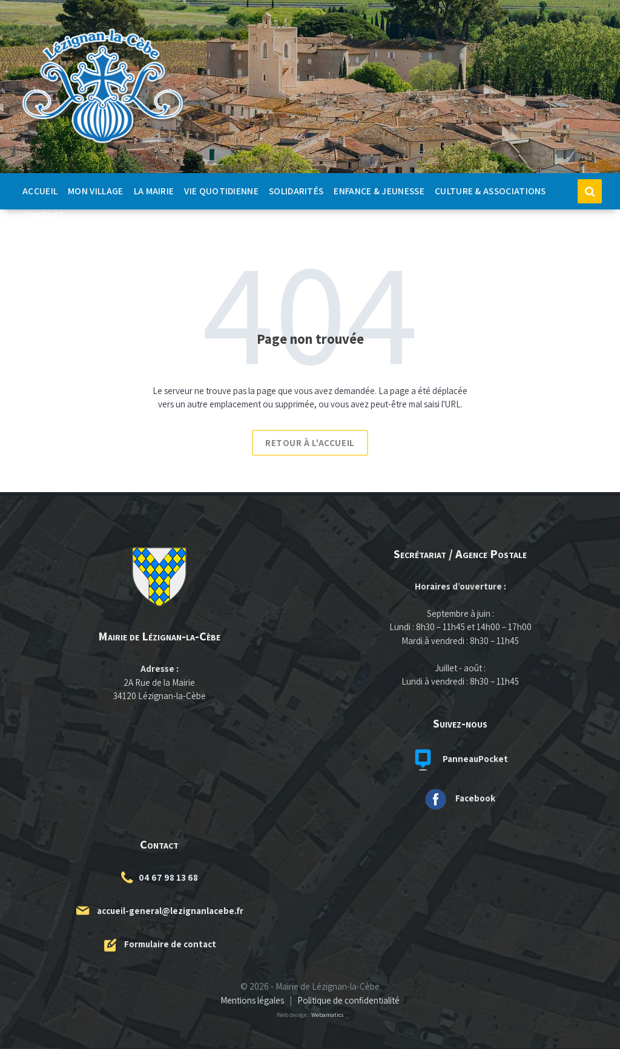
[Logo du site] (103, 144)
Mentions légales (252, 1000)
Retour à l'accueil (310, 443)
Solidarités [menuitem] (296, 191)
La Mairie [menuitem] (154, 191)
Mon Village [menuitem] (95, 191)
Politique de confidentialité (348, 1000)
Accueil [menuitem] (40, 191)
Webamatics (327, 1014)
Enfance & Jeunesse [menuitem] (379, 191)
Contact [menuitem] (43, 215)
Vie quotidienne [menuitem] (221, 191)
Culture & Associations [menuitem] (490, 191)
